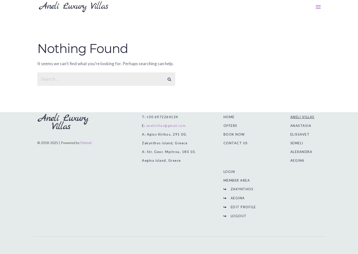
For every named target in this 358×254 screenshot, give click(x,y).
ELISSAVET (300, 134)
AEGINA (238, 198)
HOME (229, 117)
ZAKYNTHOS (242, 189)
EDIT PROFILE (243, 207)
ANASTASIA (301, 126)
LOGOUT (239, 216)
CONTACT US (236, 143)
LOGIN (229, 172)
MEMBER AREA (237, 180)
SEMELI (296, 143)
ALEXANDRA (301, 152)
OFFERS (230, 126)
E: (164, 126)
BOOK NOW (234, 134)
